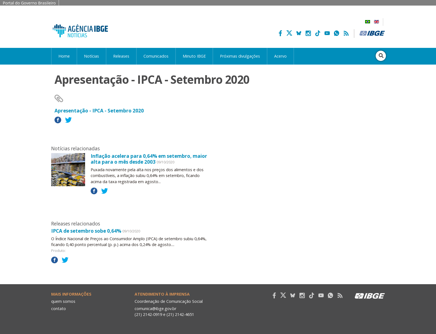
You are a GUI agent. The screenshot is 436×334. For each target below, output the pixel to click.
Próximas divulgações (240, 56)
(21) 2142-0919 (148, 314)
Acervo (280, 56)
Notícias (91, 56)
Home (64, 56)
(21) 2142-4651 (180, 314)
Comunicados (156, 56)
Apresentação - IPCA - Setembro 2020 (99, 110)
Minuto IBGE (194, 56)
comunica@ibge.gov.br (155, 308)
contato (58, 308)
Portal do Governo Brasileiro (29, 3)
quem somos (63, 301)
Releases (121, 56)
